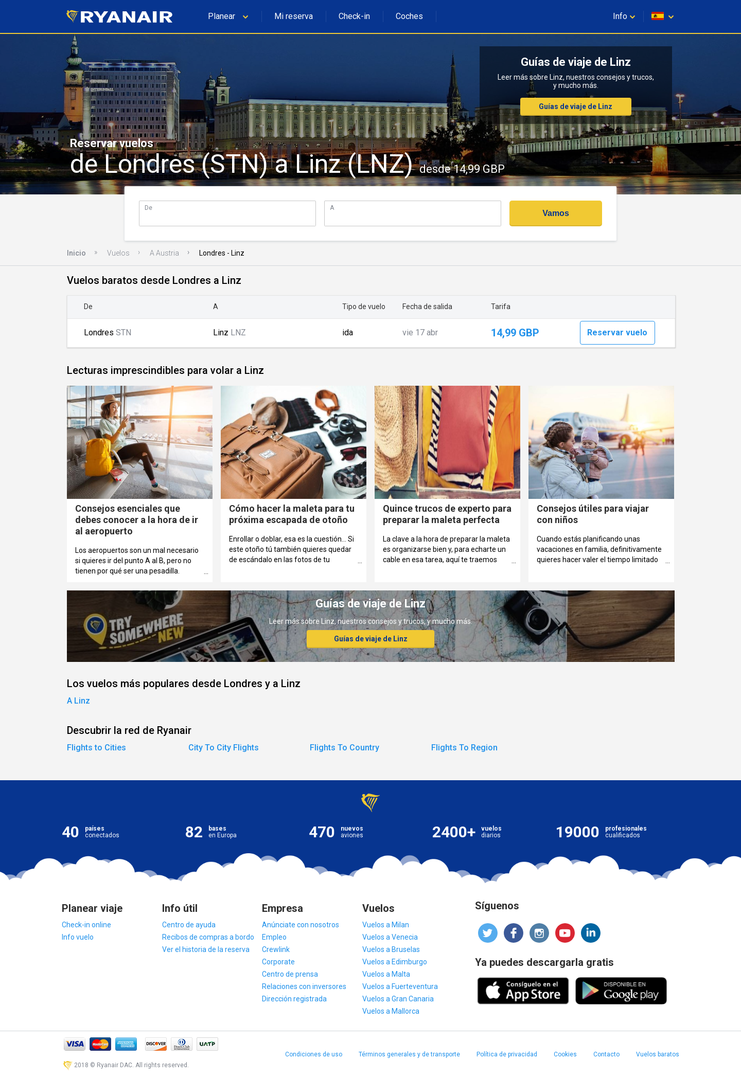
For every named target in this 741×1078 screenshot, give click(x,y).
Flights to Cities (96, 747)
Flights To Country (344, 747)
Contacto (606, 1054)
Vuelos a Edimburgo (394, 962)
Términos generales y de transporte (409, 1054)
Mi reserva (293, 16)
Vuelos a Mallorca (390, 1011)
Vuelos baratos (657, 1054)
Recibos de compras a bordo (208, 937)
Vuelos (118, 253)
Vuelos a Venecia (390, 937)
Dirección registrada (294, 999)
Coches (409, 16)
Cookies (565, 1054)
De (148, 207)
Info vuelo (78, 937)
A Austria (164, 253)
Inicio (76, 253)
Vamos (555, 213)
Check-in (354, 16)
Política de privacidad (507, 1054)
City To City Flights (223, 747)
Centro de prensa (290, 974)
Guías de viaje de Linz (575, 106)
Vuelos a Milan (385, 925)
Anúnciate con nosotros (300, 925)
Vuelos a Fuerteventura (400, 986)
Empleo (274, 937)
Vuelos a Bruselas (391, 949)
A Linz (78, 701)
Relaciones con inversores (304, 986)
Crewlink (276, 949)
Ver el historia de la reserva (206, 949)
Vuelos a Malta (386, 974)
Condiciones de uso (313, 1054)
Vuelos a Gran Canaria (398, 999)
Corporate (278, 962)
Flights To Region (464, 747)
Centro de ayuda (189, 925)
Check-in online (86, 925)
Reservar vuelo (617, 332)
